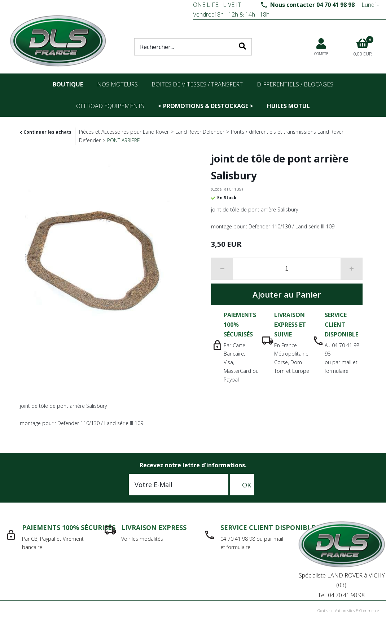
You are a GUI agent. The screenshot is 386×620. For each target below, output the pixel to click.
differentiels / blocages (295, 84)
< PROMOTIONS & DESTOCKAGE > (205, 106)
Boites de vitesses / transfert (197, 84)
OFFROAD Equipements (110, 106)
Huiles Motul (288, 106)
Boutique (68, 84)
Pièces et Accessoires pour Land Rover (124, 131)
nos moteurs (117, 84)
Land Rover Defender (199, 131)
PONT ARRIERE (123, 140)
